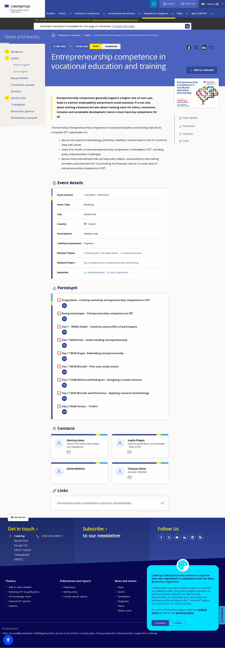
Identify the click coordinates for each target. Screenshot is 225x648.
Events (121, 591)
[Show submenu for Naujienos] (7, 51)
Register (190, 3)
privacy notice (185, 613)
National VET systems (20, 601)
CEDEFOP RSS (200, 537)
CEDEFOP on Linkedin (185, 537)
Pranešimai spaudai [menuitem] (22, 85)
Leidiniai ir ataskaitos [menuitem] (87, 13)
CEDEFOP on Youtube (177, 537)
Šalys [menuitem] (180, 13)
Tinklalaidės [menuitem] (18, 104)
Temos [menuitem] (62, 13)
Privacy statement (106, 633)
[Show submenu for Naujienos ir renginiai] (172, 13)
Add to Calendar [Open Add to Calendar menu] (204, 70)
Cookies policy (87, 633)
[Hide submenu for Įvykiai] (7, 58)
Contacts (188, 133)
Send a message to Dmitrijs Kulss (68, 452)
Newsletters (124, 596)
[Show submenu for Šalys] (187, 13)
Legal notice (141, 633)
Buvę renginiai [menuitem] (20, 71)
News (121, 587)
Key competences (119, 272)
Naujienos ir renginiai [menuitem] (156, 13)
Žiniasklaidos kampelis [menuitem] (24, 118)
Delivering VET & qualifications (24, 591)
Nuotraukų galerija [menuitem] (22, 111)
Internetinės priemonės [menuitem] (121, 13)
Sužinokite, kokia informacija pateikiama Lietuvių (115, 20)
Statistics (13, 605)
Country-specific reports (75, 596)
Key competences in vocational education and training (111, 262)
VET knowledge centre (20, 596)
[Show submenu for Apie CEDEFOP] (211, 13)
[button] (189, 47)
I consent (160, 623)
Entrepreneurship (96, 272)
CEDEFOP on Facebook (161, 537)
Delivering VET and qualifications (101, 253)
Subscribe (93, 529)
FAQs (5, 633)
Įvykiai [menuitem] (15, 58)
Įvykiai (88, 35)
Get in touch (21, 529)
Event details (190, 118)
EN (64, 305)
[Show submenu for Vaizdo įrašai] (7, 97)
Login (170, 3)
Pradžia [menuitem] (51, 13)
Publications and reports (75, 581)
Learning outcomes (132, 253)
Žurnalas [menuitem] (16, 91)
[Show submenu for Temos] (70, 13)
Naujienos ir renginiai (69, 35)
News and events (125, 581)
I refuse (177, 623)
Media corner (124, 610)
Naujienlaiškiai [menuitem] (19, 78)
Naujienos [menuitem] (17, 51)
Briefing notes (70, 591)
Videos (121, 605)
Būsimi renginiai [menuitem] (21, 64)
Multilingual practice (45, 633)
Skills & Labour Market (20, 587)
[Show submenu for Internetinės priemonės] (139, 13)
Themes (10, 581)
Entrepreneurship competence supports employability (94, 503)
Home (53, 35)
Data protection (125, 633)
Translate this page (122, 26)
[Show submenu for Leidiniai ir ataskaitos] (104, 13)
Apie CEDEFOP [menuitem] (199, 13)
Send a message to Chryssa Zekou (129, 477)
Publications (69, 587)
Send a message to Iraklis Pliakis (129, 452)
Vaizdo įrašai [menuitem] (18, 98)
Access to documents (67, 633)
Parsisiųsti (189, 126)
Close (187, 26)
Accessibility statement (21, 633)
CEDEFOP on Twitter (169, 537)
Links (186, 140)
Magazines (123, 601)
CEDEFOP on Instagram (192, 537)
